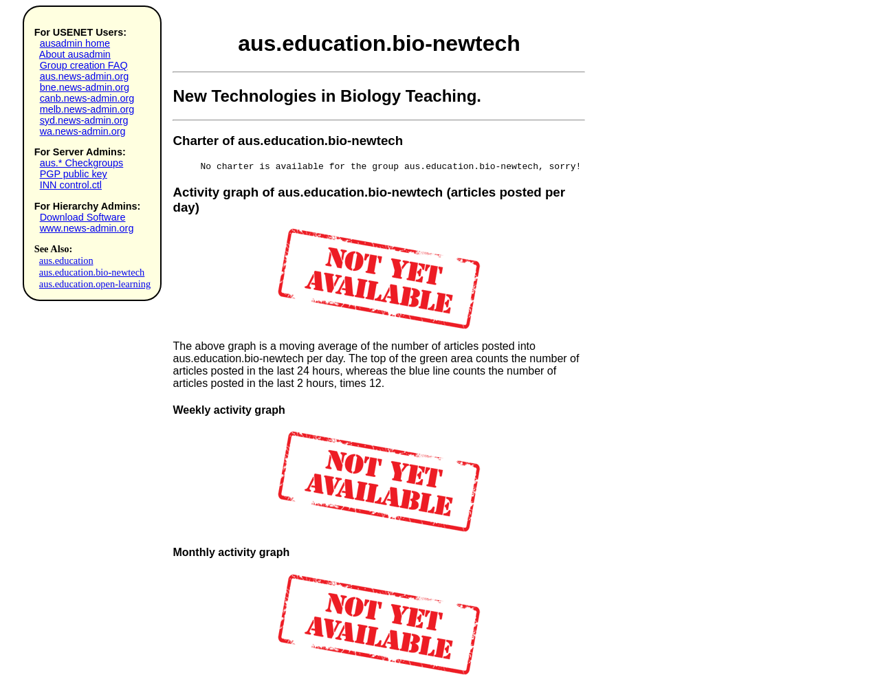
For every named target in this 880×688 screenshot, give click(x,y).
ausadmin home (75, 43)
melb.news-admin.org (87, 109)
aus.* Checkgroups (82, 162)
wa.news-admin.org (83, 131)
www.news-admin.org (87, 228)
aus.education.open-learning (95, 283)
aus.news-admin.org (84, 76)
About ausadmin (75, 54)
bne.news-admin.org (84, 87)
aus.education (66, 260)
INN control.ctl (71, 184)
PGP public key (73, 173)
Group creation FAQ (84, 65)
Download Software (83, 217)
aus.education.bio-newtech (91, 272)
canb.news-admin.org (87, 98)
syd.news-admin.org (84, 120)
